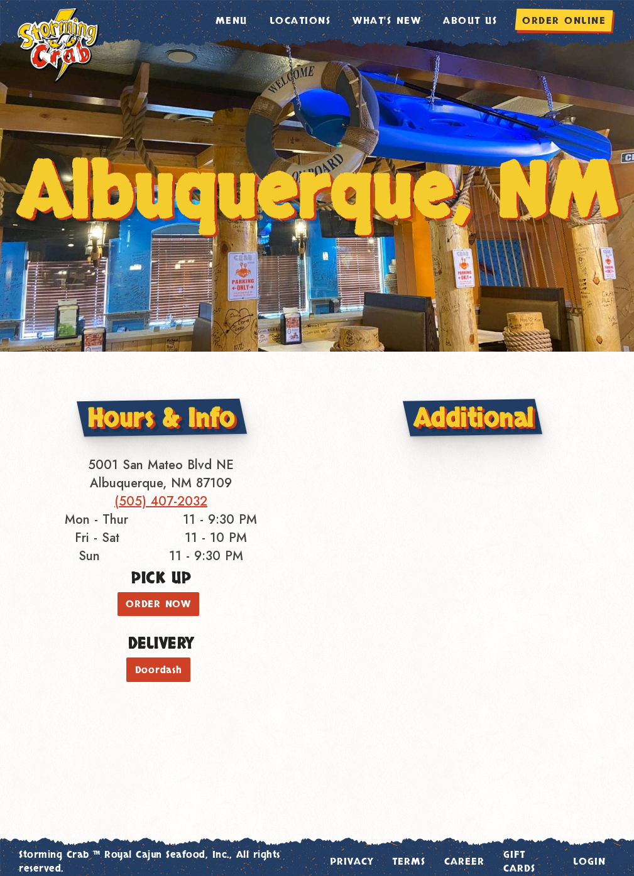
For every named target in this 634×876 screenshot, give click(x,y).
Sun (89, 556)
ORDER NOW (158, 604)
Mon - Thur (96, 520)
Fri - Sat (97, 538)
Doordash (158, 670)
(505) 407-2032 (160, 501)
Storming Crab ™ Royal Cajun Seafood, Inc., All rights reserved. (149, 861)
